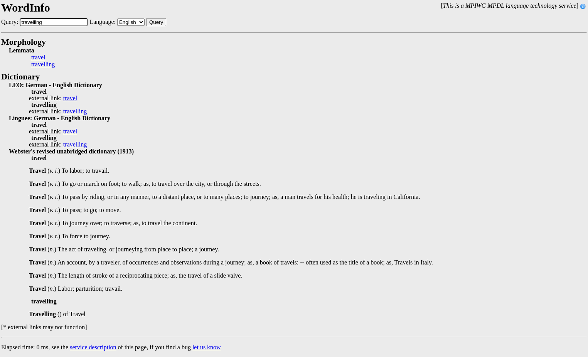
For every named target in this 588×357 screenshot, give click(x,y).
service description (93, 347)
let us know (206, 347)
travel (38, 57)
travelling (43, 64)
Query (156, 22)
